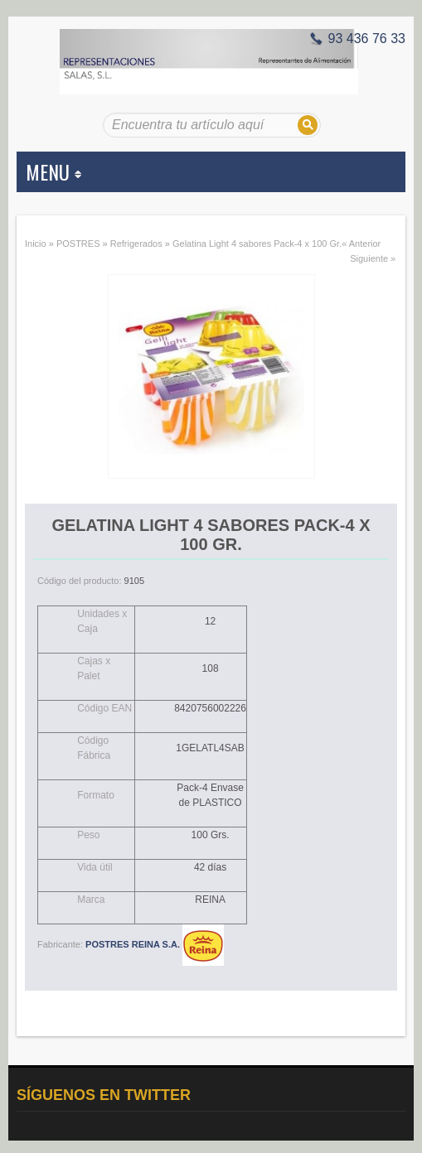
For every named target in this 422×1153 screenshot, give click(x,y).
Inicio (35, 243)
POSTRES (78, 243)
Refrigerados (136, 243)
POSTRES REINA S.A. (154, 944)
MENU (53, 171)
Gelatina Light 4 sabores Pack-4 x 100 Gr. (257, 243)
